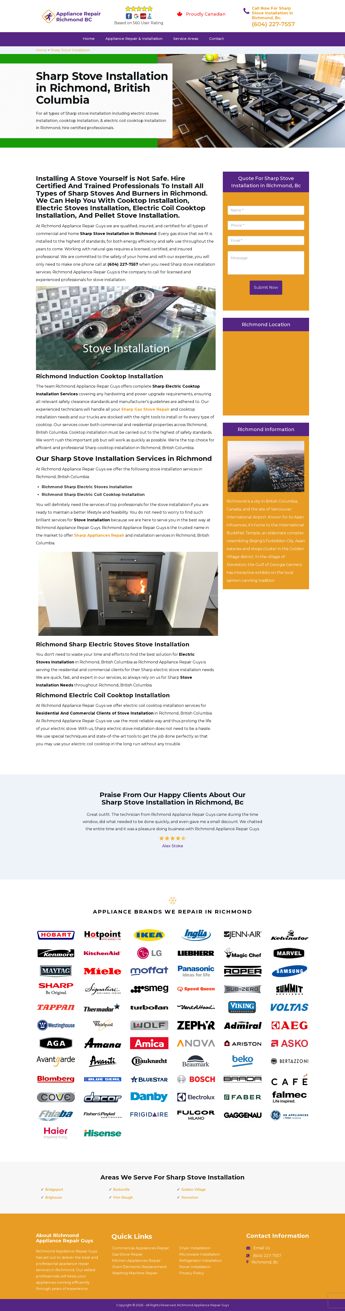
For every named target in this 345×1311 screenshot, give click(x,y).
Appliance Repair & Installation (133, 38)
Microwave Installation (199, 1254)
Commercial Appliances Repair (140, 1248)
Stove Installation (194, 1266)
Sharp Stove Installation (70, 50)
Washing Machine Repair (134, 1273)
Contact (216, 38)
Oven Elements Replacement (139, 1266)
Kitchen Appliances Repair (136, 1260)
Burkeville (121, 1190)
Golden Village (193, 1190)
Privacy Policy (191, 1273)
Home (89, 38)
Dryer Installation (194, 1248)
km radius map (266, 372)
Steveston (189, 1198)
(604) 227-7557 (273, 24)
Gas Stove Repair (127, 1254)
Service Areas (185, 38)
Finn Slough (123, 1198)
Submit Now (266, 287)
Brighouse (53, 1198)
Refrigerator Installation (200, 1260)
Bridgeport (54, 1190)
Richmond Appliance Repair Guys (203, 1305)
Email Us (261, 1248)
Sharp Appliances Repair (99, 535)
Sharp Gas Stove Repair (145, 409)
